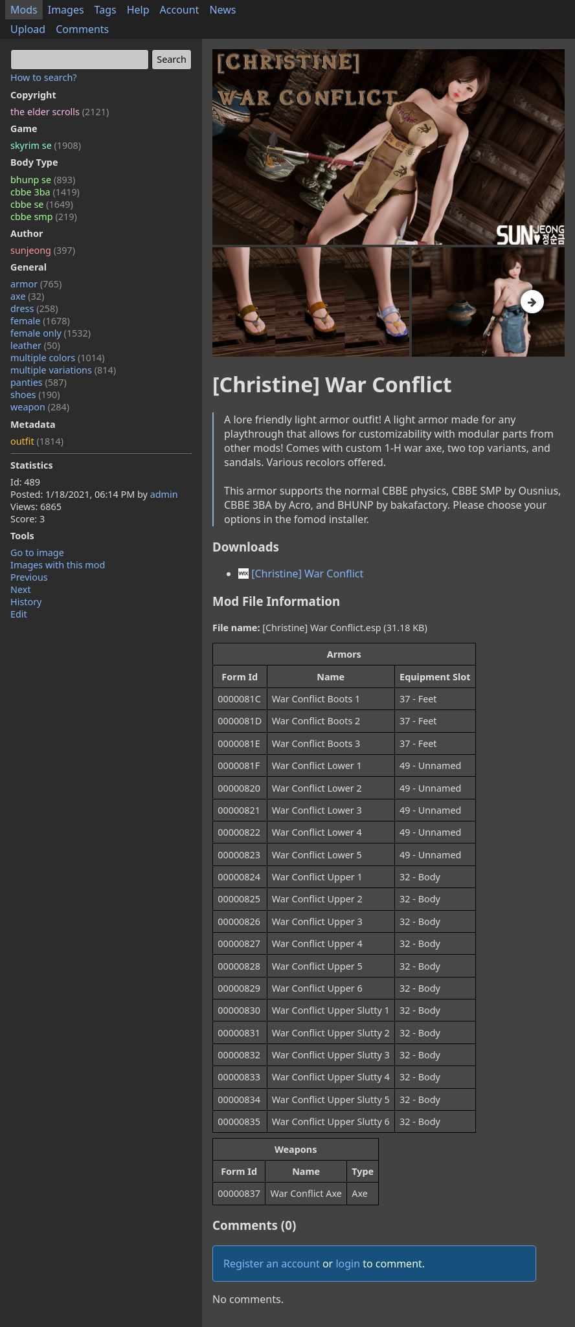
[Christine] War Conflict (300, 573)
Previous (29, 577)
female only (50, 333)
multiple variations (63, 370)
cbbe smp (43, 216)
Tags (106, 10)
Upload (27, 29)
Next (20, 589)
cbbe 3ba (45, 192)
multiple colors (57, 357)
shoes (35, 394)
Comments (82, 29)
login (347, 1263)
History (25, 602)
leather (35, 345)
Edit (18, 614)
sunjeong (42, 250)
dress (34, 308)
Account (179, 10)
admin (164, 494)
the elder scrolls (59, 112)
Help (138, 10)
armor (36, 284)
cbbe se (41, 204)
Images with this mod (57, 565)
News (222, 10)
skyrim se (45, 145)
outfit (36, 441)
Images (66, 10)
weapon (39, 407)
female (40, 321)
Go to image (37, 552)
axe (27, 296)
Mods (24, 10)
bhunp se (42, 179)
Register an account (271, 1263)
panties (38, 382)
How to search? (43, 77)
